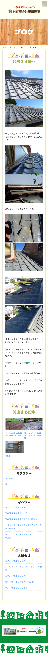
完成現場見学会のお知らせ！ (18, 513)
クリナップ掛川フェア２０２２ (19, 507)
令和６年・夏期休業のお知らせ (19, 581)
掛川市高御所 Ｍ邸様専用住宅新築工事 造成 (14, 434)
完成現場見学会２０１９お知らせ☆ (21, 519)
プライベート (11, 478)
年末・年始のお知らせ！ (16, 587)
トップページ (7, 47)
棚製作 (8, 456)
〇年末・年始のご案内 (15, 560)
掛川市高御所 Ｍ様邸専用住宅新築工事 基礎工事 (32, 435)
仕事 (7, 484)
